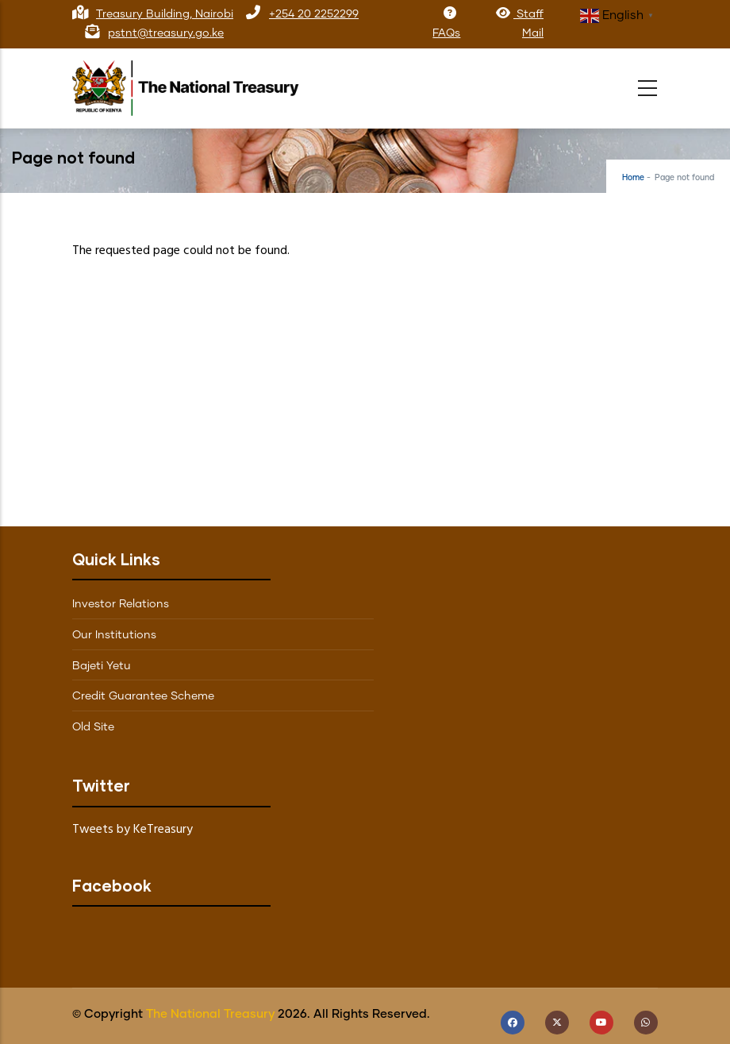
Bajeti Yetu (101, 666)
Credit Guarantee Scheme (143, 696)
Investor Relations (120, 604)
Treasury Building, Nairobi (164, 14)
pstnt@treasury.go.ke (166, 33)
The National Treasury (210, 1014)
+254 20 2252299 (314, 14)
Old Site (93, 727)
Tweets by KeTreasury (132, 829)
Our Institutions (114, 635)
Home (633, 178)
